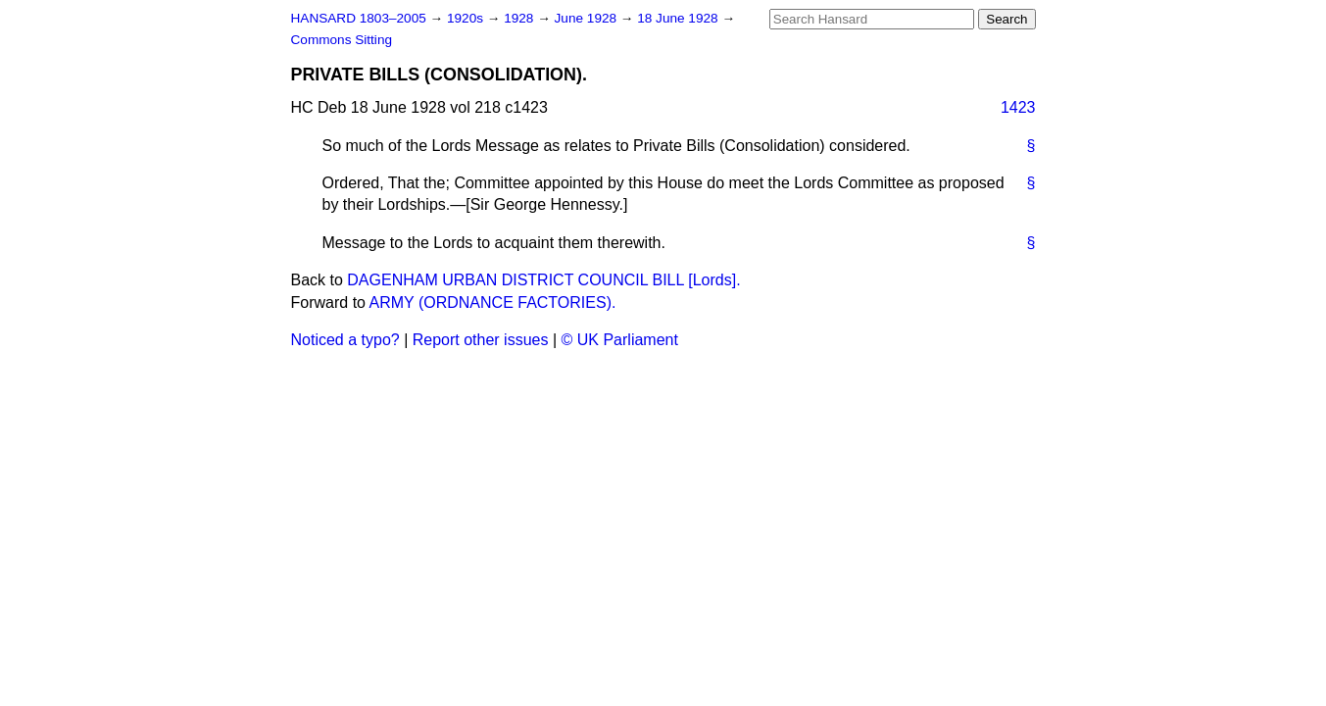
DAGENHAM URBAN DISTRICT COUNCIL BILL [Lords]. (543, 280)
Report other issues (481, 339)
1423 (1018, 107)
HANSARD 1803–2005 (358, 18)
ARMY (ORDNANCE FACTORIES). (492, 302)
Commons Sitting (342, 39)
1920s (467, 18)
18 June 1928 (679, 18)
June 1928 (587, 18)
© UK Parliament (620, 339)
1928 (520, 18)
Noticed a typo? (345, 339)
